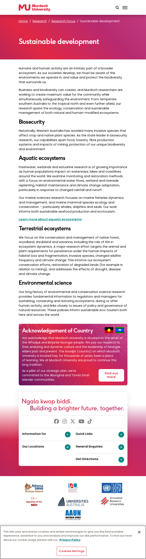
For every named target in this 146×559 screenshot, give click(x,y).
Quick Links (100, 434)
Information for (46, 434)
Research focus (63, 21)
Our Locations (46, 447)
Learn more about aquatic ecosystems (50, 219)
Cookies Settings (71, 551)
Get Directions (100, 460)
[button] (117, 8)
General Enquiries (100, 447)
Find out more (111, 375)
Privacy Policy (69, 540)
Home (23, 21)
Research (40, 21)
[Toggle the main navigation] (124, 8)
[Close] (139, 532)
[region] (73, 542)
